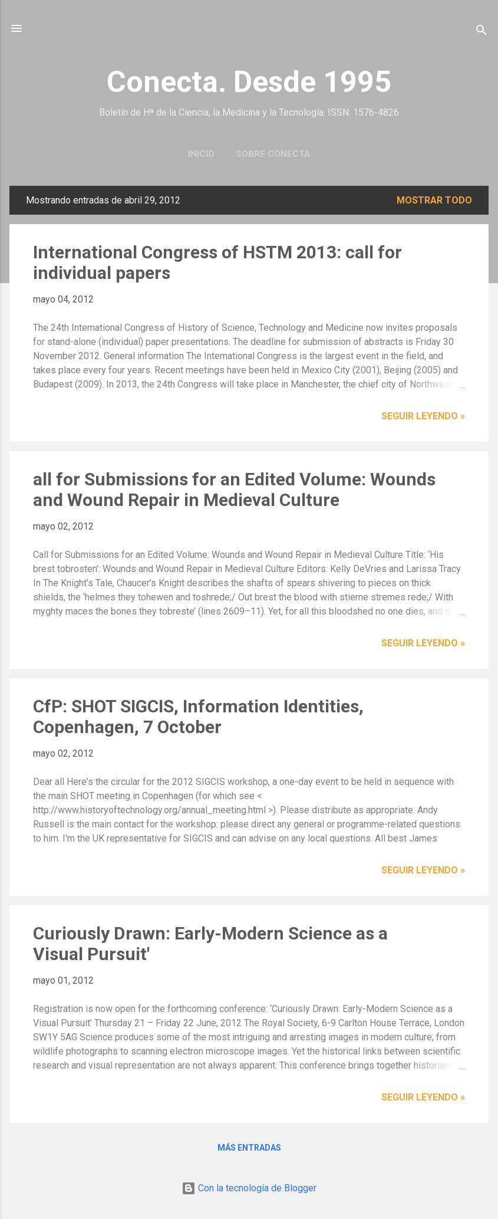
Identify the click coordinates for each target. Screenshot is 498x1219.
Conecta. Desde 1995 (249, 82)
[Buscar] (481, 32)
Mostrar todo (434, 200)
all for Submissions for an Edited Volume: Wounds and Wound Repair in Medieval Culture (234, 489)
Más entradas (249, 1147)
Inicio (201, 154)
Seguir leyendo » (423, 416)
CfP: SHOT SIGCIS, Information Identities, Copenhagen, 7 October (198, 716)
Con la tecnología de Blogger (249, 1188)
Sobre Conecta (273, 154)
